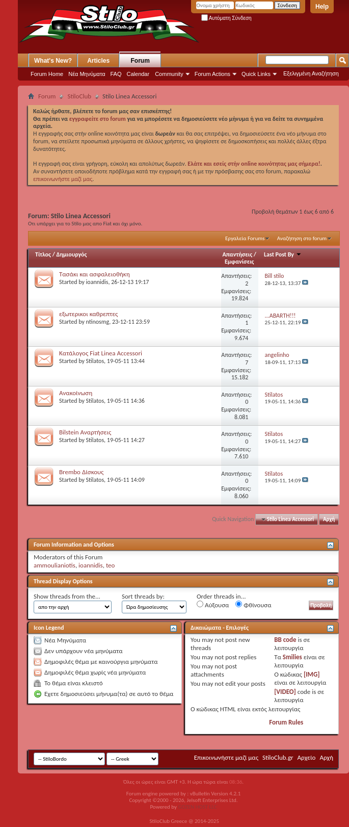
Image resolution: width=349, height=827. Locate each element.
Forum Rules (286, 722)
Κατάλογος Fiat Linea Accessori (100, 353)
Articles (98, 60)
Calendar (138, 74)
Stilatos (95, 361)
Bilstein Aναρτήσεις (85, 432)
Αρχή (329, 519)
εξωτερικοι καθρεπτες (88, 314)
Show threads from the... (67, 596)
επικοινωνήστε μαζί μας (62, 179)
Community (169, 74)
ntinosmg (98, 321)
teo (110, 565)
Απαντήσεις (238, 254)
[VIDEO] (285, 691)
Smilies (292, 657)
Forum (140, 60)
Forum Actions (212, 74)
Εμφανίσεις (239, 261)
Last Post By (283, 254)
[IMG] (312, 674)
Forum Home (47, 74)
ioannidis (97, 282)
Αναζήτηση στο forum (302, 238)
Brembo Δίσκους (81, 472)
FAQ (116, 74)
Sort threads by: (143, 596)
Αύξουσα (213, 605)
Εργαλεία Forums (244, 238)
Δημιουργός (72, 254)
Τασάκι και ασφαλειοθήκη (94, 274)
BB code (285, 639)
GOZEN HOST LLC (197, 807)
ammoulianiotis (54, 565)
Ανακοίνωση (75, 393)
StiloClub (79, 96)
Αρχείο (307, 757)
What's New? (53, 60)
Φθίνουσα (253, 605)
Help (322, 6)
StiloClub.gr (277, 757)
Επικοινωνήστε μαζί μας (226, 757)
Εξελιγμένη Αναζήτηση (311, 73)
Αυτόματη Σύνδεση (226, 18)
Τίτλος (43, 254)
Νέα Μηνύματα (86, 74)
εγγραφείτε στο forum (98, 118)
